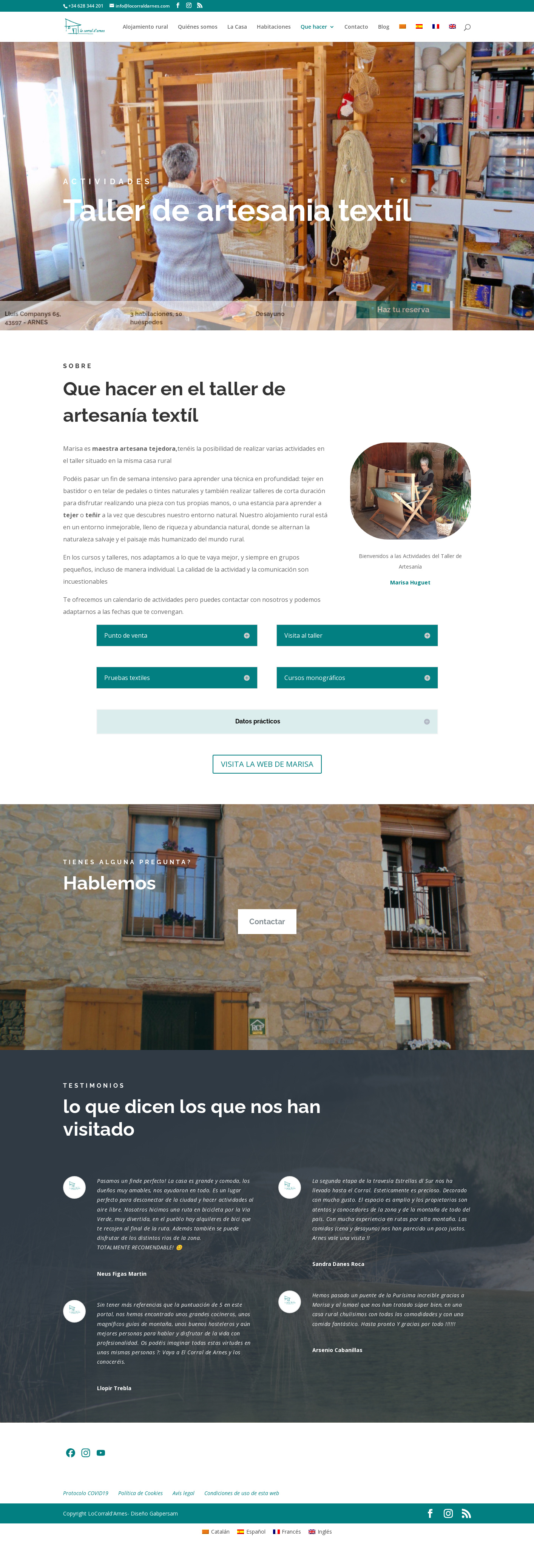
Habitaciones (274, 27)
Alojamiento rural (145, 27)
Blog (383, 27)
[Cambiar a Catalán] (402, 33)
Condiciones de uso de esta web (241, 1493)
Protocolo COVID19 (85, 1493)
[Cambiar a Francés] (435, 33)
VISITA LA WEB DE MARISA (267, 764)
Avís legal (183, 1493)
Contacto (356, 27)
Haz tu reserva (380, 309)
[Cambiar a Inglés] (452, 33)
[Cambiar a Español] (251, 1531)
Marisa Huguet (410, 582)
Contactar (267, 921)
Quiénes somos (198, 27)
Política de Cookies (140, 1493)
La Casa (237, 27)
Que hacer (314, 27)
